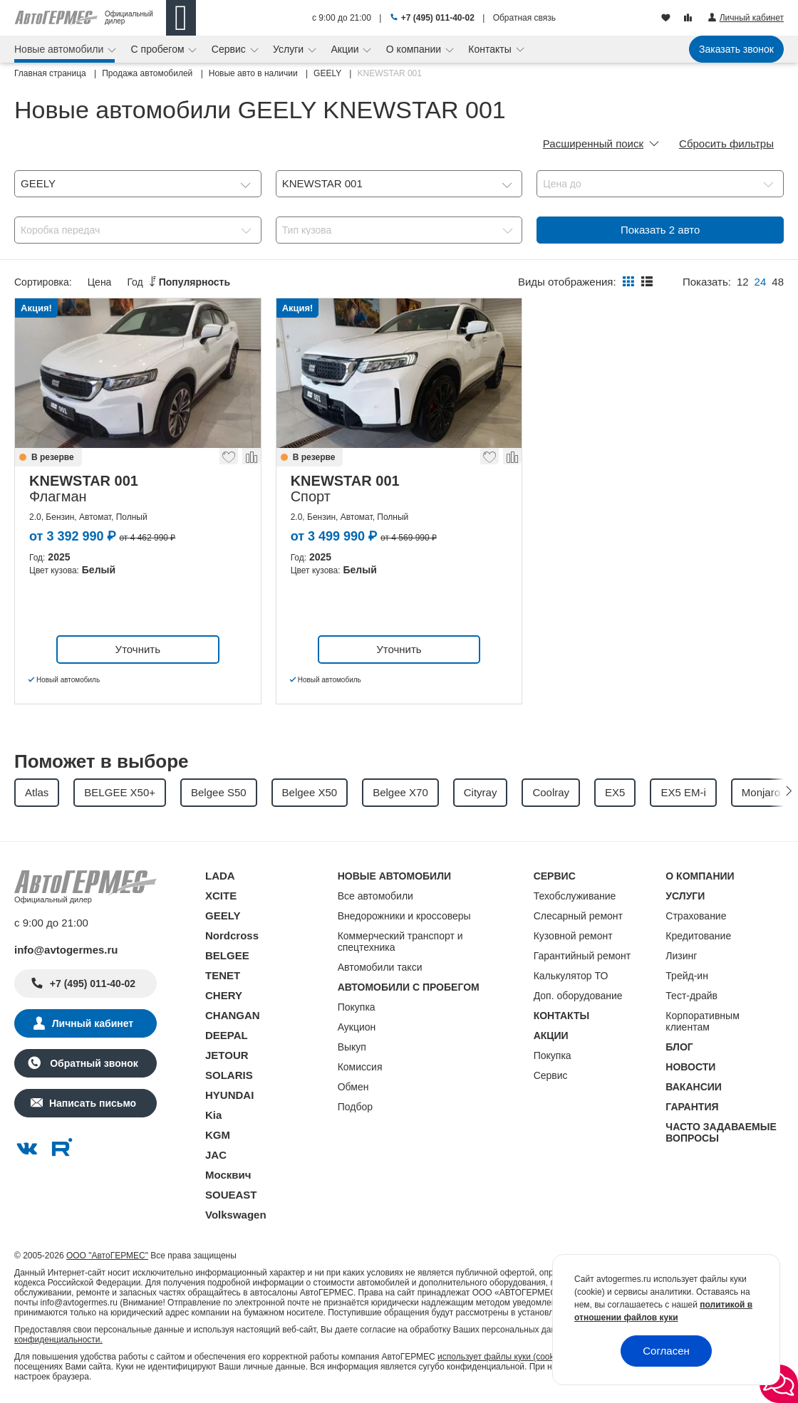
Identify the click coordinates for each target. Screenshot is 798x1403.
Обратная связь (524, 18)
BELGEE (227, 955)
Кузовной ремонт (573, 936)
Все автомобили (375, 896)
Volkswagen (235, 1215)
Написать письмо (92, 1103)
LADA (220, 876)
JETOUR (227, 1055)
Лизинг (681, 955)
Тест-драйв (691, 995)
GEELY (222, 915)
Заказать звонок (736, 49)
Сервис (230, 49)
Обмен (353, 1086)
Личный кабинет (92, 1023)
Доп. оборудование (578, 995)
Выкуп (352, 1047)
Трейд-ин (686, 975)
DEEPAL (226, 1035)
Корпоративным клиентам (702, 1021)
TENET (222, 975)
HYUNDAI (229, 1095)
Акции (346, 49)
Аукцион (357, 1027)
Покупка (356, 1007)
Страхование (695, 916)
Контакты (491, 49)
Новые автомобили (60, 49)
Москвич (228, 1175)
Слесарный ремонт (578, 916)
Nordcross (232, 935)
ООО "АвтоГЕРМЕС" (107, 1256)
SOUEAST (231, 1195)
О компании (415, 49)
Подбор (355, 1106)
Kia (213, 1115)
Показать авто (660, 230)
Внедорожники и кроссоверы (404, 916)
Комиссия (360, 1067)
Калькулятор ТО (571, 975)
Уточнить (137, 649)
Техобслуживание (575, 896)
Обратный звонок (92, 1063)
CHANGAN (232, 1015)
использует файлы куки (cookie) (500, 1357)
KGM (217, 1135)
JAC (216, 1155)
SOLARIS (229, 1075)
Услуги (289, 49)
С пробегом (159, 49)
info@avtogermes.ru (66, 950)
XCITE (221, 896)
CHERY (223, 995)
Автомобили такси (380, 967)
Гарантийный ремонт (582, 955)
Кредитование (698, 936)
